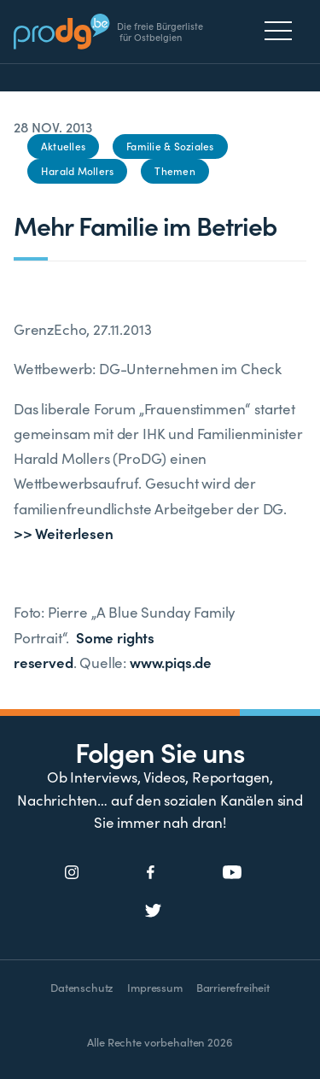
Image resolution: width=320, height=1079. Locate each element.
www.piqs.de (171, 662)
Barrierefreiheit (233, 987)
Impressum (154, 987)
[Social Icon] (72, 873)
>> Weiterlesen (63, 533)
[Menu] (282, 31)
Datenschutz (81, 987)
